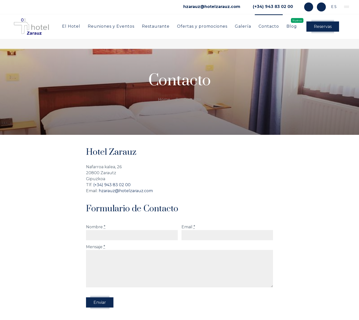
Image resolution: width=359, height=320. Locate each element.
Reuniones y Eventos (111, 26)
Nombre (95, 227)
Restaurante (156, 26)
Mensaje (95, 246)
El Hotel (71, 26)
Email (188, 227)
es (333, 6)
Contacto (269, 26)
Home (164, 99)
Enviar (99, 302)
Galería (243, 26)
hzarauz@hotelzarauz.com (126, 190)
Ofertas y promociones (202, 26)
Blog (291, 26)
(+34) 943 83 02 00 (112, 184)
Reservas (323, 26)
